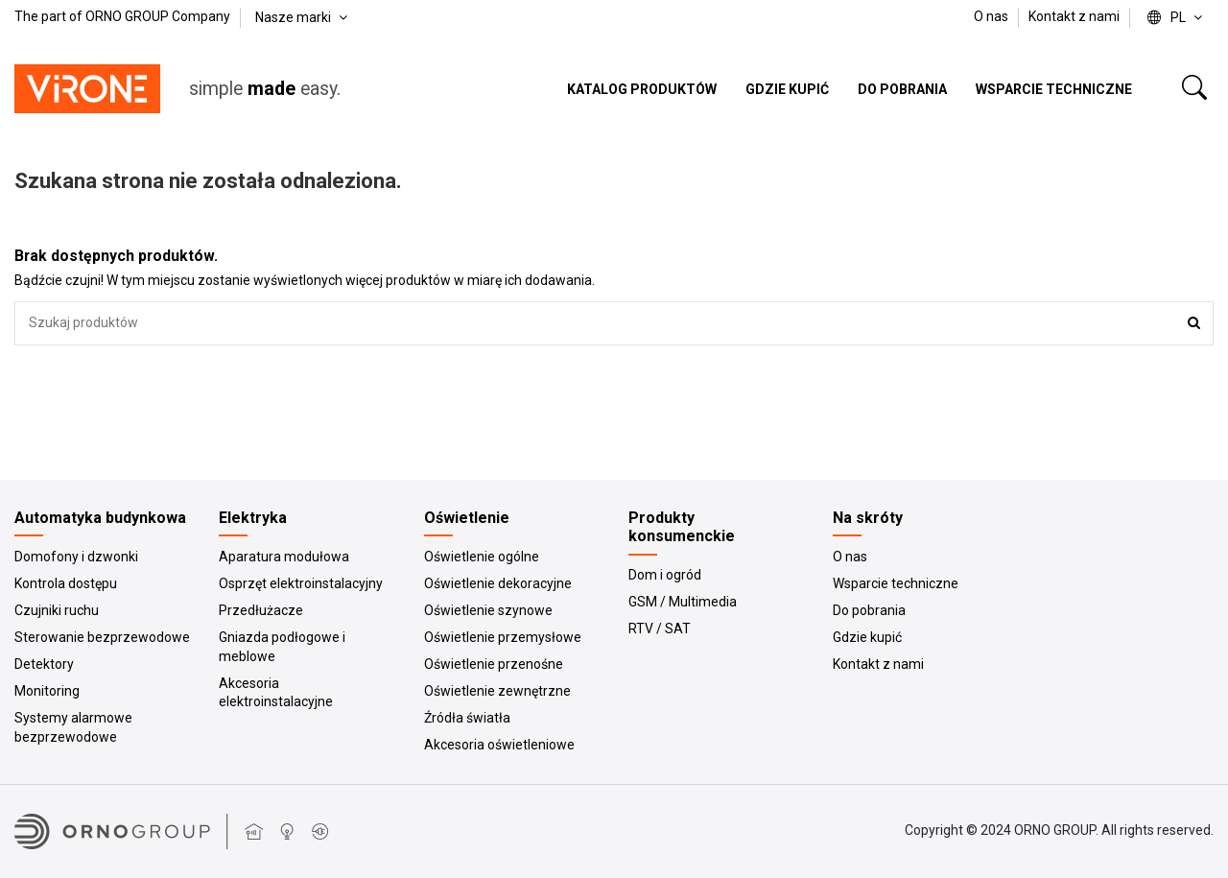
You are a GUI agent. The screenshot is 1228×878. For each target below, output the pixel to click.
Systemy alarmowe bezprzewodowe (73, 727)
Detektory (44, 664)
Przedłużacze (261, 610)
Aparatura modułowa (284, 556)
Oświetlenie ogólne (481, 556)
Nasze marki (303, 17)
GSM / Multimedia (682, 601)
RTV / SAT (659, 628)
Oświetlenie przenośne (493, 664)
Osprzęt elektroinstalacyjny (301, 583)
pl (1176, 17)
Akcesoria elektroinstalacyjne (276, 693)
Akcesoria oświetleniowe (499, 744)
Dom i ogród (664, 574)
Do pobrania (869, 610)
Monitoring (47, 691)
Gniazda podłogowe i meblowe (282, 646)
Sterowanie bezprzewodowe (102, 637)
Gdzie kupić (867, 637)
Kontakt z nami (1074, 16)
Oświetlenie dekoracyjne (498, 583)
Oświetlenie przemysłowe (502, 637)
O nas (992, 16)
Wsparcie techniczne (895, 583)
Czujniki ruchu (56, 610)
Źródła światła (467, 717)
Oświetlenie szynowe (488, 610)
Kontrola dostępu (65, 583)
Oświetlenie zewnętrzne (497, 691)
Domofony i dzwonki (76, 556)
